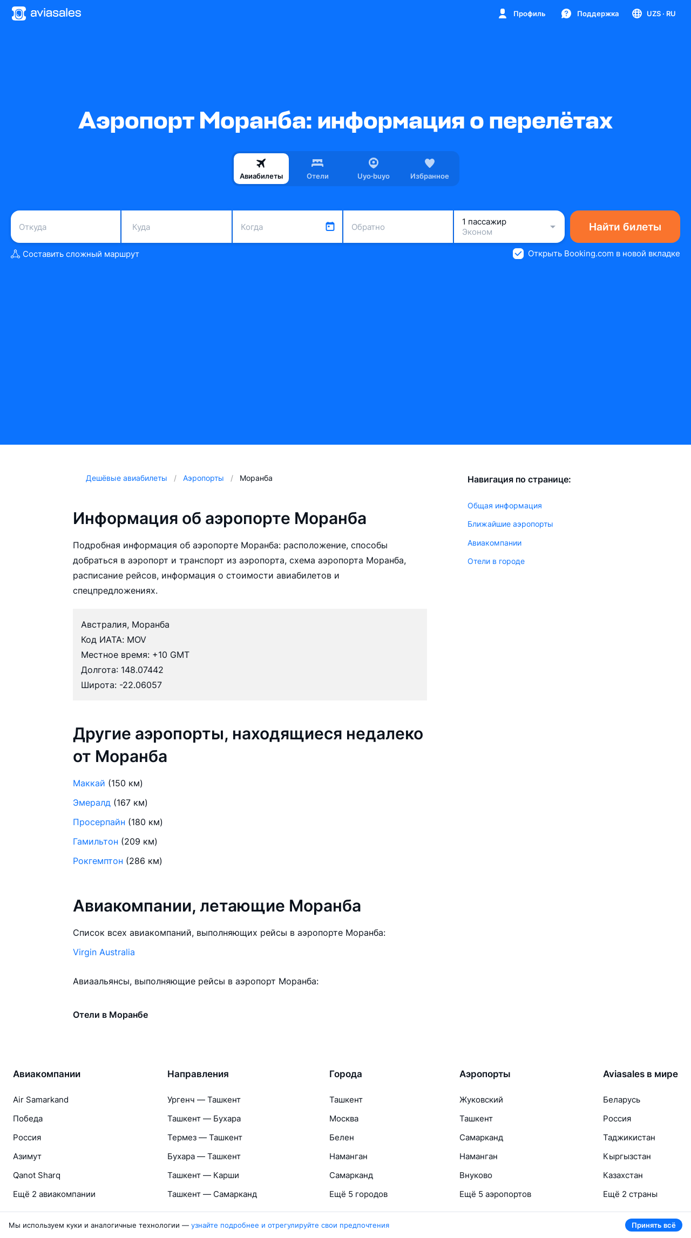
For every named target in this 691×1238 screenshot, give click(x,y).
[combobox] (65, 226)
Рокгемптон (98, 860)
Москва (343, 1118)
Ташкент (346, 1099)
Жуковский (481, 1099)
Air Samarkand (41, 1099)
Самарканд (351, 1175)
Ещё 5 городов (358, 1194)
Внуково (475, 1175)
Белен (341, 1137)
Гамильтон (95, 841)
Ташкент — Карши (203, 1175)
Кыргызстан (627, 1156)
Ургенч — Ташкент (204, 1099)
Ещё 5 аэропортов (495, 1194)
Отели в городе (496, 561)
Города (345, 1074)
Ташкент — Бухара (204, 1118)
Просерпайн (99, 822)
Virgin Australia (104, 952)
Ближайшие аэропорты (510, 523)
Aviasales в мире (640, 1074)
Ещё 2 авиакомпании (54, 1194)
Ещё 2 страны (630, 1194)
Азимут (27, 1156)
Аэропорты (485, 1074)
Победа (28, 1118)
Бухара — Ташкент (204, 1156)
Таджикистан (629, 1137)
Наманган (348, 1156)
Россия (27, 1137)
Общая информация (505, 505)
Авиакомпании (494, 542)
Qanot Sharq (36, 1175)
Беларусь (621, 1099)
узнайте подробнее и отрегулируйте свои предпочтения (290, 1225)
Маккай (89, 783)
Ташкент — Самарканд (212, 1194)
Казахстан (623, 1175)
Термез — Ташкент (204, 1137)
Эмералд (92, 802)
